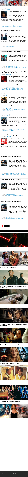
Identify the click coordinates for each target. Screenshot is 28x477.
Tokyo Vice (12, 68)
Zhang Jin (13, 197)
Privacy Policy (15, 466)
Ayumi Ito (11, 47)
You (22, 26)
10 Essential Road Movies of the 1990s (8, 267)
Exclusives (16, 444)
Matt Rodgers (8, 46)
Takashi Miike (7, 110)
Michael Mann (4, 89)
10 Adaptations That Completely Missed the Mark (10, 401)
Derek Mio (18, 25)
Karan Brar (13, 174)
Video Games (15, 433)
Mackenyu (22, 174)
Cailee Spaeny (16, 173)
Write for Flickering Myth (15, 450)
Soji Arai (16, 26)
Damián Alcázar (14, 25)
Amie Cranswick (8, 66)
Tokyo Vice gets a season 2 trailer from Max (11, 51)
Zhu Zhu (16, 197)
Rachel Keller (24, 47)
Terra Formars (11, 110)
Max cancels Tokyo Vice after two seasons (10, 30)
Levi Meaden (16, 174)
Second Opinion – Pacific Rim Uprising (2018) (11, 179)
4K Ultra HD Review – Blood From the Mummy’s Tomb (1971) (12, 305)
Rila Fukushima (18, 109)
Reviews (13, 108)
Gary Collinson (8, 151)
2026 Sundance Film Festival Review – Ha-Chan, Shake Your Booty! (13, 7)
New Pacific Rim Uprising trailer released (10, 114)
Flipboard (15, 459)
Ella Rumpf (11, 88)
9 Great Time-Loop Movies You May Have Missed (10, 420)
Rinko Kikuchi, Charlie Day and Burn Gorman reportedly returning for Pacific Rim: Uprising (14, 135)
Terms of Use (15, 465)
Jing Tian (5, 174)
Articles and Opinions (16, 441)
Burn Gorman (12, 173)
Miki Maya (20, 47)
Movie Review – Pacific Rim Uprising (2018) (11, 156)
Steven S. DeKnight (4, 197)
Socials (15, 453)
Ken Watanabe (15, 47)
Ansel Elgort (8, 47)
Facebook (16, 454)
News (11, 46)
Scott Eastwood (6, 130)
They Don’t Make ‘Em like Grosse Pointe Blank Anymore (11, 344)
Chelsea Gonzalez (9, 25)
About (16, 447)
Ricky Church (13, 172)
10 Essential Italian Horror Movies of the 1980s (9, 363)
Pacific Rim (15, 129)
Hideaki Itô (17, 88)
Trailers (13, 46)
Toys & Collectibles (15, 435)
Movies (10, 108)
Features (15, 436)
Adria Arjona (8, 173)
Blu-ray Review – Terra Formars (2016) (9, 93)
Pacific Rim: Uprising (20, 129)
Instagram (16, 457)
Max (17, 47)
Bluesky (15, 460)
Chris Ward (7, 108)
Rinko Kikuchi (13, 26)
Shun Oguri (3, 110)
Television (13, 66)
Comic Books (15, 432)
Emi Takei (7, 109)
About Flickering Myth (16, 448)
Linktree (15, 462)
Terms (16, 463)
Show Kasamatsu (8, 68)
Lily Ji (19, 174)
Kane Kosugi (14, 109)
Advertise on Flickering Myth (16, 451)
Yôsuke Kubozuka (17, 68)
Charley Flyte (4, 25)
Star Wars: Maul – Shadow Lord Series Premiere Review (11, 249)
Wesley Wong (10, 197)
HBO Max (14, 88)
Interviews (16, 442)
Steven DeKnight (11, 130)
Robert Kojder (13, 217)
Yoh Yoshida (20, 26)
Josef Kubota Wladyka (7, 26)
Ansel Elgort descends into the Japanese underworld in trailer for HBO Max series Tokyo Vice (13, 72)
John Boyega (11, 129)
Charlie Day (7, 129)
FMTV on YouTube (15, 445)
